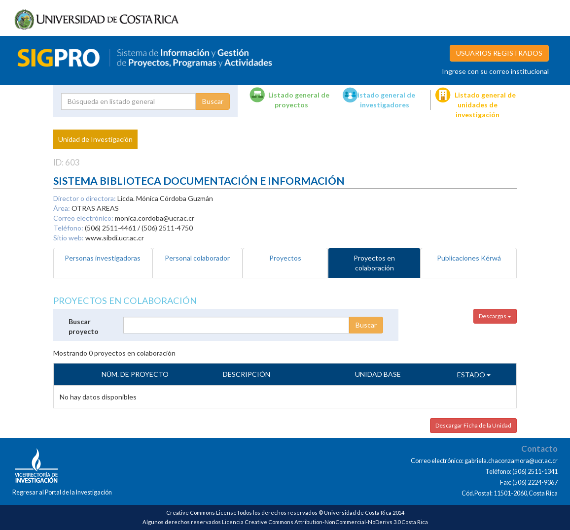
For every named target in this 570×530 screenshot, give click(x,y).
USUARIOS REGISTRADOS (499, 53)
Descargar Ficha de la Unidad (473, 425)
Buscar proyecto (84, 326)
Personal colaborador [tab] (197, 258)
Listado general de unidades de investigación (485, 105)
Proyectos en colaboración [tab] (374, 263)
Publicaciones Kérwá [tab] (469, 258)
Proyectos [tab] (285, 258)
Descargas (495, 316)
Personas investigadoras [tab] (103, 258)
